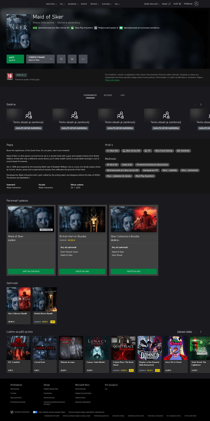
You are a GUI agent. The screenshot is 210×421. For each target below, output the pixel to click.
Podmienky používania (101, 416)
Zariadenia (72, 4)
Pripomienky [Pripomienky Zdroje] (48, 393)
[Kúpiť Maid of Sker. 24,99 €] (15, 59)
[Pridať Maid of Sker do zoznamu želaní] (61, 59)
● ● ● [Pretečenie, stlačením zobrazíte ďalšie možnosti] (83, 59)
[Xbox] (38, 4)
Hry (61, 4)
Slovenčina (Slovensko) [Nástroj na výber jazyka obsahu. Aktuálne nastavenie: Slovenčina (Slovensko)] (22, 412)
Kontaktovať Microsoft (51, 416)
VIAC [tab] (123, 95)
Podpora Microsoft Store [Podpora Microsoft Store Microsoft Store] (83, 393)
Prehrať (84, 4)
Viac (116, 4)
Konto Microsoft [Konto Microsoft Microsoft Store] (80, 389)
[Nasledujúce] (200, 104)
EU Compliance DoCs (174, 416)
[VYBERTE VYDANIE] (40, 59)
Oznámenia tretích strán (136, 416)
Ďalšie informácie (112, 80)
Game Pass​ (50, 4)
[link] (19, 305)
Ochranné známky (118, 416)
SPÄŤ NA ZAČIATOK (31, 271)
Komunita (106, 4)
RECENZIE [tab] (108, 95)
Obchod (93, 4)
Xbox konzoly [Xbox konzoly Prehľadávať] (15, 389)
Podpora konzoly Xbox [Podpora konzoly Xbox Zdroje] (51, 389)
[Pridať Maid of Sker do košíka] (72, 59)
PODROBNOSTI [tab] (90, 95)
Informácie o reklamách (155, 416)
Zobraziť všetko (184, 331)
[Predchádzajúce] (195, 104)
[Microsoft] (20, 4)
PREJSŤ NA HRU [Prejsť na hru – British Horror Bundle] (82, 271)
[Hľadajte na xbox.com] (166, 3)
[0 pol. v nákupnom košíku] (177, 3)
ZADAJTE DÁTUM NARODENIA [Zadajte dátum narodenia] (28, 128)
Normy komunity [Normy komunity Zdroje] (49, 397)
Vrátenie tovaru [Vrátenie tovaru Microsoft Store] (80, 397)
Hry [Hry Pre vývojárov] (106, 389)
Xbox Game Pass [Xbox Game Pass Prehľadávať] (16, 397)
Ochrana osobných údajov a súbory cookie (76, 416)
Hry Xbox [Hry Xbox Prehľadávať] (13, 393)
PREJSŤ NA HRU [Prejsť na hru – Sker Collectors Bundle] (134, 271)
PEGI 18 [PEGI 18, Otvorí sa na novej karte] (21, 75)
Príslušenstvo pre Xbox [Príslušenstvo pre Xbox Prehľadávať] (18, 402)
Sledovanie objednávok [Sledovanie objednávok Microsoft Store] (82, 402)
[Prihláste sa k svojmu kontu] (190, 3)
